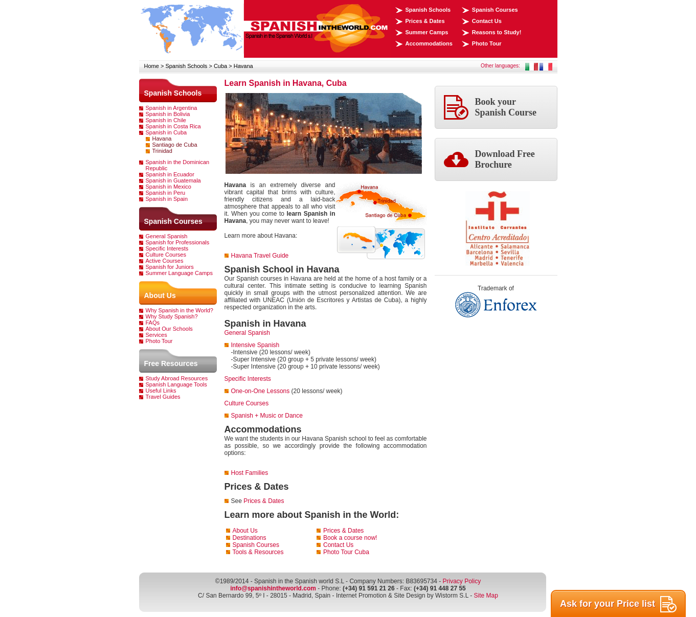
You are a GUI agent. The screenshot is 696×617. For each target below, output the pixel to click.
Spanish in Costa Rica (173, 126)
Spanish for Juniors (170, 267)
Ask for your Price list (618, 604)
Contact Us (487, 21)
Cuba (220, 66)
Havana (243, 66)
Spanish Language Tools (176, 384)
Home (151, 66)
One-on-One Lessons (260, 391)
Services (156, 335)
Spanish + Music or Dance (267, 415)
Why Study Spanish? (172, 316)
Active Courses (165, 261)
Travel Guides (163, 397)
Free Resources (171, 363)
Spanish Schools (428, 10)
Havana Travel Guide (260, 255)
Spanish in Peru (166, 193)
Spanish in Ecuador (170, 174)
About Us (160, 295)
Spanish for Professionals (178, 242)
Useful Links (161, 390)
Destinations (249, 537)
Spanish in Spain (167, 199)
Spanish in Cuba (166, 132)
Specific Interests (167, 248)
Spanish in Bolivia (168, 114)
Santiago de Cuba (174, 145)
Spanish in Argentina (171, 108)
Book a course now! (350, 537)
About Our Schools (169, 329)
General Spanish (167, 236)
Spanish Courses (495, 10)
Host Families (249, 472)
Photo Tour (487, 43)
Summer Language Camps (179, 273)
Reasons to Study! (497, 32)
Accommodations (429, 43)
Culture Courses (166, 255)
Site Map (486, 595)
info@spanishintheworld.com (273, 588)
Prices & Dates (425, 21)
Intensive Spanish (255, 345)
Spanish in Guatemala (173, 180)
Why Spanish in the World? (179, 310)
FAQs (153, 322)
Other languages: (500, 65)
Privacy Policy (461, 581)
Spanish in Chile (166, 120)
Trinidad (162, 151)
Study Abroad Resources (177, 378)
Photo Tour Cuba (346, 552)
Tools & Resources (258, 552)
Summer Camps (427, 32)
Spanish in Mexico (168, 187)
